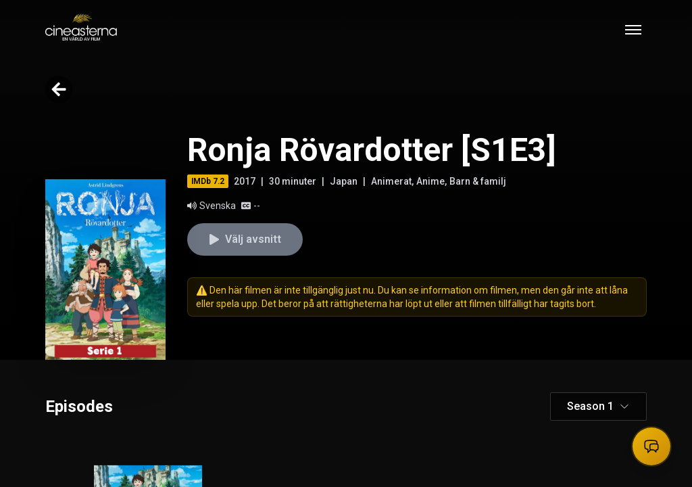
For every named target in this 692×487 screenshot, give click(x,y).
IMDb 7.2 (207, 181)
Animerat (391, 181)
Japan (343, 181)
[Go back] (58, 89)
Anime (430, 181)
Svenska (211, 205)
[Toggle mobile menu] (633, 29)
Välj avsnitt (245, 239)
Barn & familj (477, 181)
